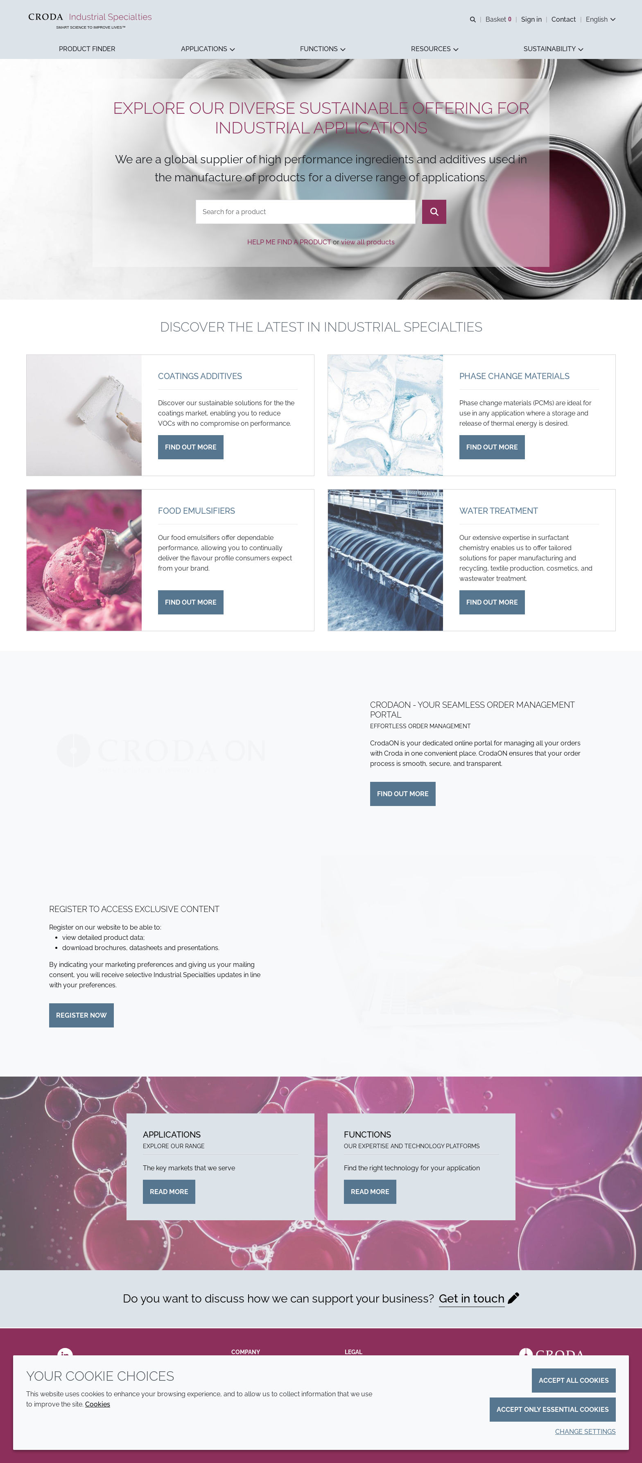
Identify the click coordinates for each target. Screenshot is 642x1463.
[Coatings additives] (84, 416)
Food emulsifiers (196, 512)
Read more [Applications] (169, 1193)
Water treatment (498, 512)
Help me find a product (289, 243)
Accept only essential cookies (553, 1409)
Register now (81, 1016)
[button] (87, 49)
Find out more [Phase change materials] (492, 448)
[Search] (434, 213)
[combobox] (306, 213)
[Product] (306, 213)
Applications (172, 1135)
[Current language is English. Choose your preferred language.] (601, 19)
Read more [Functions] (370, 1193)
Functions (367, 1135)
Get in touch (472, 1299)
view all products (368, 243)
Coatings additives (200, 377)
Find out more (403, 795)
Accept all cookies (574, 1380)
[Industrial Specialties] (91, 17)
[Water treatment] (385, 561)
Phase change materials (514, 377)
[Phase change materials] (385, 416)
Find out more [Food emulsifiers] (191, 603)
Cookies (97, 1404)
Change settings (585, 1432)
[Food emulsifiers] (84, 561)
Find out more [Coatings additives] (191, 448)
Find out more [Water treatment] (492, 603)
